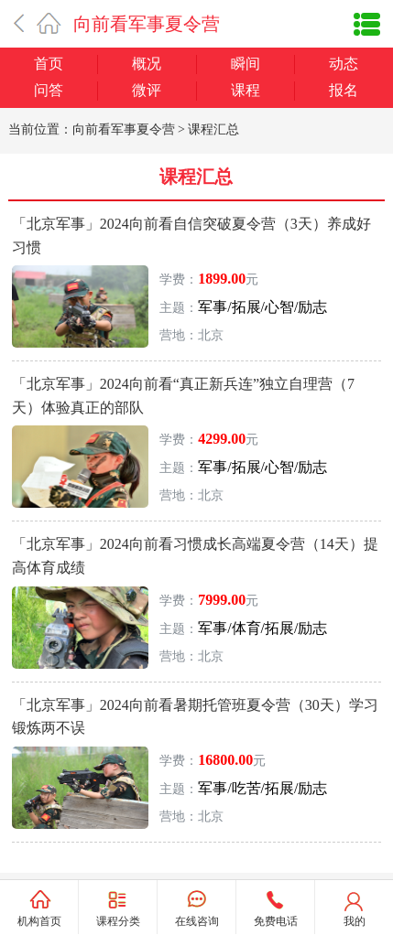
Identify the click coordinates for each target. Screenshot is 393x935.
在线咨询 (197, 921)
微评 (146, 90)
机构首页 (39, 921)
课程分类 (118, 921)
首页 (48, 63)
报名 (343, 90)
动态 (343, 63)
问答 (48, 90)
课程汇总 (213, 129)
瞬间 (245, 63)
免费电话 (276, 921)
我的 (355, 921)
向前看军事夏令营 (146, 24)
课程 (245, 90)
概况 (146, 63)
